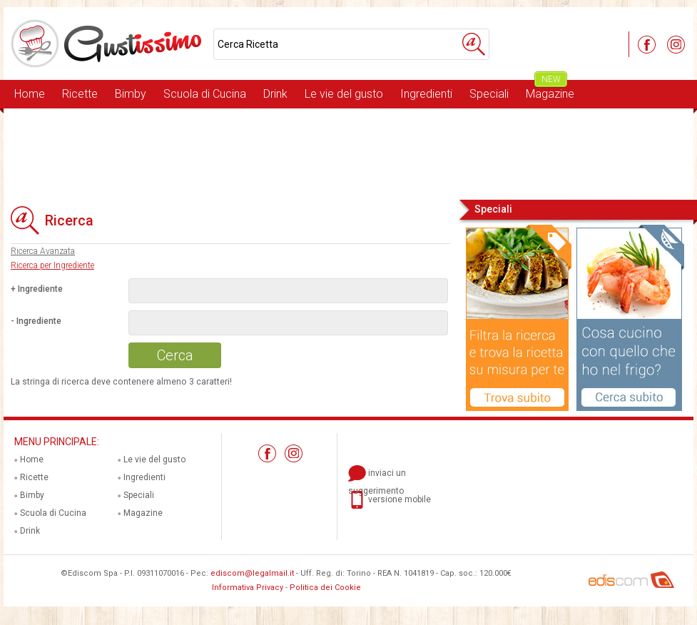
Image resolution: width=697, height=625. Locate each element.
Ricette (80, 94)
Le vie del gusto (344, 94)
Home (29, 94)
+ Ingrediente (37, 289)
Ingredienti (426, 94)
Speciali (489, 94)
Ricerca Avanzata (43, 251)
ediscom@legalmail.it (252, 573)
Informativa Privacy (247, 587)
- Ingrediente (36, 321)
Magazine (550, 90)
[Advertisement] (348, 153)
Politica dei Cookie (325, 587)
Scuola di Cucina (204, 94)
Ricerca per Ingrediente (52, 265)
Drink (275, 94)
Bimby (130, 94)
